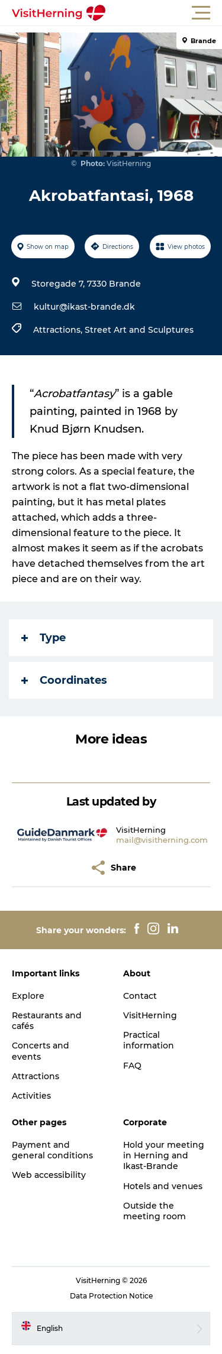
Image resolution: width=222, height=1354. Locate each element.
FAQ (132, 1065)
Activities (31, 1095)
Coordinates (64, 680)
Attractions (35, 1076)
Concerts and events (40, 1050)
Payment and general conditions (52, 1150)
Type (43, 637)
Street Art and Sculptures (139, 329)
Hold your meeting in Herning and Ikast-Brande (163, 1155)
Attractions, (59, 329)
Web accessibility (49, 1175)
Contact (140, 996)
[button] (164, 13)
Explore (28, 996)
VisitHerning (150, 1015)
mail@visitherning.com (162, 840)
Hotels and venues (162, 1186)
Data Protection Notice (111, 1295)
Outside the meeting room (154, 1211)
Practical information (148, 1040)
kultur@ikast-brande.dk (84, 306)
